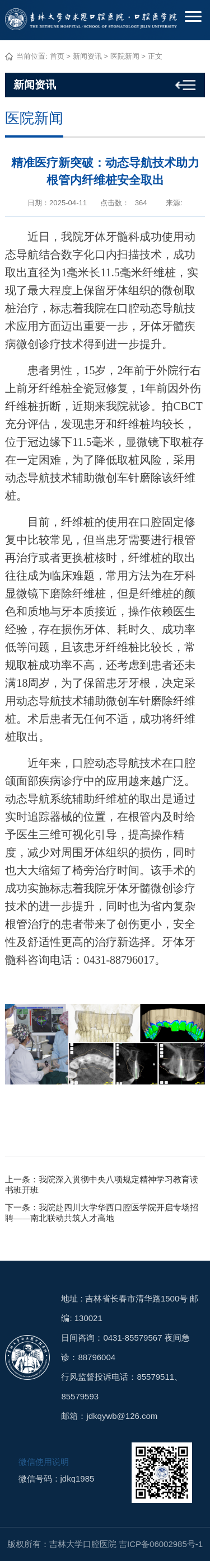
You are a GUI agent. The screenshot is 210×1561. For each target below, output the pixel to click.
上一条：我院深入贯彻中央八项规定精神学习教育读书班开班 (101, 1185)
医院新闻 (124, 56)
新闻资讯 (87, 56)
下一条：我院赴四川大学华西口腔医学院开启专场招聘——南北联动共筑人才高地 (101, 1212)
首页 (57, 56)
